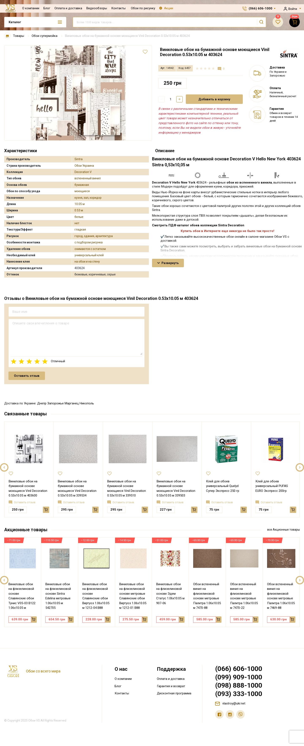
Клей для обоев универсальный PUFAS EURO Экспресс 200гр (271, 486)
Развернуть (168, 263)
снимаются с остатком (90, 249)
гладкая (80, 229)
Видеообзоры (96, 8)
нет (77, 223)
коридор (96, 197)
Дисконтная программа (174, 693)
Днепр (41, 403)
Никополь (87, 403)
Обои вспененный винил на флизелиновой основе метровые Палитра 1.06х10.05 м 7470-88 (207, 596)
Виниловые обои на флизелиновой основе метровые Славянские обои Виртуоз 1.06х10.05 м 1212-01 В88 (132, 596)
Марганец (72, 403)
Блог (46, 8)
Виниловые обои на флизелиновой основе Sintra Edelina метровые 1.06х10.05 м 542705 (58, 596)
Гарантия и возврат (171, 686)
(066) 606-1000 (260, 8)
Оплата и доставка (68, 8)
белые (79, 217)
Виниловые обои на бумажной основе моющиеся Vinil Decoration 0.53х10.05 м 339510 (126, 488)
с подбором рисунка (89, 242)
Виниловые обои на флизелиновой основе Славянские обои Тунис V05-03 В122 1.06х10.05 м (21, 596)
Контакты (118, 8)
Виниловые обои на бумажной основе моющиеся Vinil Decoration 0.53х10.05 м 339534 (77, 488)
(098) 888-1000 (238, 685)
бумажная (82, 184)
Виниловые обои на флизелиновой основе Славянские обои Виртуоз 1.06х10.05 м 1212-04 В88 (95, 596)
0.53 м (79, 210)
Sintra (79, 159)
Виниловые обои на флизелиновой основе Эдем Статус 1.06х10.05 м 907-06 (170, 593)
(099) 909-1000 (238, 677)
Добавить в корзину (214, 99)
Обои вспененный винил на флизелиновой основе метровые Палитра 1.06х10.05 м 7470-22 (244, 596)
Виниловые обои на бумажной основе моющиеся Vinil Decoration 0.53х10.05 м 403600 (28, 488)
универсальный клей (89, 255)
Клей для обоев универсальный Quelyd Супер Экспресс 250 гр (222, 486)
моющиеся (82, 191)
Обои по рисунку (143, 8)
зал (86, 197)
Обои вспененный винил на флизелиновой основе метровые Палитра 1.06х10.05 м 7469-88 (281, 596)
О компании (30, 8)
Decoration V (83, 172)
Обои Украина (84, 165)
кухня (78, 197)
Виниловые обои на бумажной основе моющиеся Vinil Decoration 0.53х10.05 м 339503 (176, 488)
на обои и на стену (87, 261)
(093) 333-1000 (238, 693)
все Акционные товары (283, 529)
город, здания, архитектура (94, 236)
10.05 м (80, 204)
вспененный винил (88, 178)
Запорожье (55, 403)
